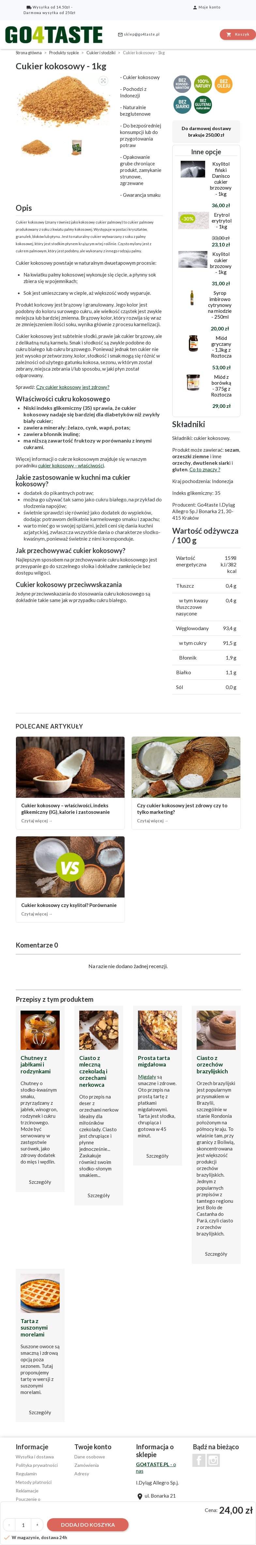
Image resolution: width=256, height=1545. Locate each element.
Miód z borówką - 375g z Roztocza (221, 386)
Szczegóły (40, 1182)
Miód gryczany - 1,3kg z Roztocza (221, 347)
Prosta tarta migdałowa (154, 1061)
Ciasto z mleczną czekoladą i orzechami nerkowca (93, 1071)
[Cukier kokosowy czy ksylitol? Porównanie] (70, 879)
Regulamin (26, 1473)
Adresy (81, 1473)
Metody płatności (34, 1482)
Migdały (147, 1077)
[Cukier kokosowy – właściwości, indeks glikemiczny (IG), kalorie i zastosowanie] (70, 783)
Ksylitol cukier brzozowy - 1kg (221, 263)
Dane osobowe (89, 1456)
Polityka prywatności (37, 1465)
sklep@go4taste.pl (139, 34)
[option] (64, 100)
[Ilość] (23, 1524)
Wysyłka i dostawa (35, 1456)
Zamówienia (86, 1465)
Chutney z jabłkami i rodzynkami (36, 1064)
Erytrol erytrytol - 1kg (222, 220)
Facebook (198, 1460)
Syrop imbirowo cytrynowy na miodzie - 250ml (220, 305)
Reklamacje (27, 1490)
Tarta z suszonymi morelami (34, 1328)
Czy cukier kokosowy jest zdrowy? (73, 387)
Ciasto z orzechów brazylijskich (212, 1064)
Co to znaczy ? (204, 469)
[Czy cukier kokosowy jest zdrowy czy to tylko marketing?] (186, 783)
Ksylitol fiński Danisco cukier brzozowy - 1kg (221, 178)
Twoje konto (93, 1447)
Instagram (213, 1460)
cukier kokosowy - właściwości (71, 465)
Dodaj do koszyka (88, 1524)
